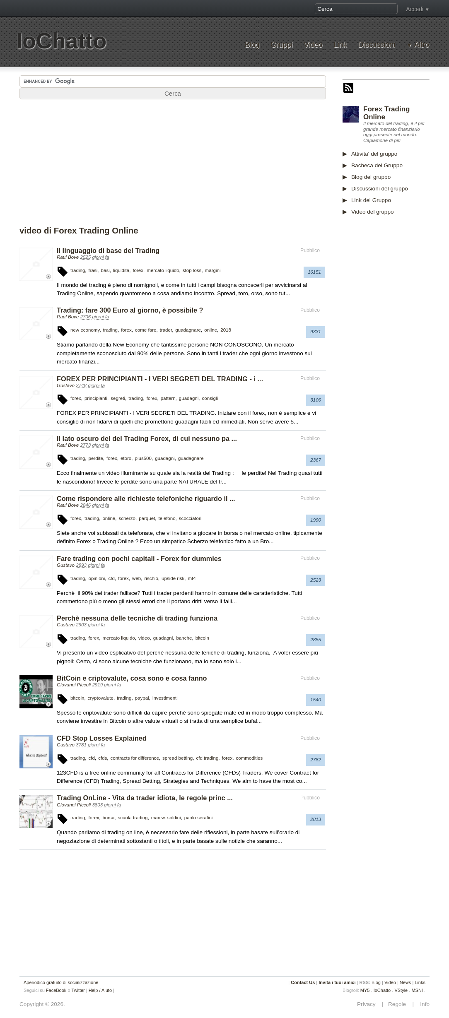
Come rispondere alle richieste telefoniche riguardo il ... (146, 498)
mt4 (192, 578)
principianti (95, 398)
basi (105, 270)
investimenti (165, 698)
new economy (84, 329)
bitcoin (202, 637)
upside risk (173, 578)
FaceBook (56, 990)
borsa (108, 817)
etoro (126, 458)
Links (420, 982)
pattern (168, 398)
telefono (167, 518)
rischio (151, 578)
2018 (225, 329)
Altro (421, 45)
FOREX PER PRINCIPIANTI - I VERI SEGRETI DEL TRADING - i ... (160, 379)
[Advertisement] (172, 165)
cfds (102, 758)
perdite (96, 458)
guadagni (189, 398)
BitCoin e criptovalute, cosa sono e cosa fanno (132, 678)
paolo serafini (198, 817)
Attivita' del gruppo (374, 154)
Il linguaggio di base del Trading (108, 250)
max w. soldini (166, 817)
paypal (142, 698)
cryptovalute (100, 698)
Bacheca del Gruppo (377, 165)
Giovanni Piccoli (74, 684)
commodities (249, 758)
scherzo (126, 518)
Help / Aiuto (100, 990)
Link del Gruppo (371, 200)
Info (422, 1004)
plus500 (143, 458)
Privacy (368, 1004)
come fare (145, 329)
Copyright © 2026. (42, 1004)
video (144, 637)
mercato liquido (163, 270)
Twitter (77, 990)
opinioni (97, 578)
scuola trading (133, 817)
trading (77, 270)
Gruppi (281, 45)
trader (166, 329)
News (405, 982)
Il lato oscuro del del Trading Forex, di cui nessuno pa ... (147, 438)
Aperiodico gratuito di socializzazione (61, 982)
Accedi (414, 9)
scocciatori (190, 518)
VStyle (401, 990)
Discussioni (376, 45)
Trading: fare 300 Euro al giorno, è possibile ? (130, 310)
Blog (252, 45)
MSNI (417, 990)
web (136, 578)
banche (184, 637)
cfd (112, 578)
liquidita (121, 270)
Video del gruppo (372, 212)
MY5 (365, 990)
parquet (147, 518)
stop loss (192, 270)
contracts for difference (135, 758)
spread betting (177, 758)
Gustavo (66, 385)
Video (313, 45)
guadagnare (188, 329)
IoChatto (61, 41)
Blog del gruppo (371, 177)
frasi (93, 270)
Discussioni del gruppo (379, 188)
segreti (118, 398)
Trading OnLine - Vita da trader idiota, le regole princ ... (145, 797)
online (210, 329)
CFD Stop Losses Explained (102, 738)
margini (213, 270)
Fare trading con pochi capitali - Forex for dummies (139, 558)
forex (138, 270)
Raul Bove (68, 257)
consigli (210, 398)
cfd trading (207, 758)
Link (340, 45)
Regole (397, 1004)
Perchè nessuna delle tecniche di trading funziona (137, 618)
